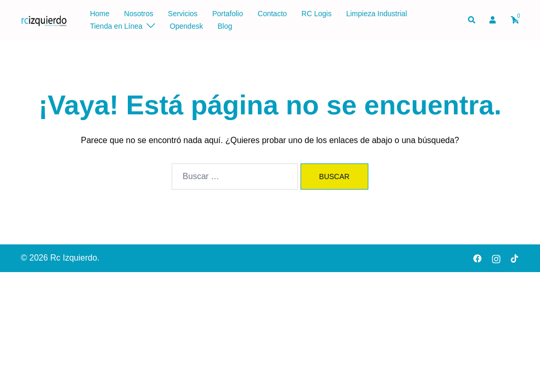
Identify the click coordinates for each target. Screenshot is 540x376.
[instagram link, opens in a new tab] (496, 257)
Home (99, 13)
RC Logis (317, 13)
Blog (225, 26)
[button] (472, 20)
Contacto (272, 13)
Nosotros (138, 13)
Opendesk (186, 26)
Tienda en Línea (116, 26)
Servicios (183, 13)
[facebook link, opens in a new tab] (477, 257)
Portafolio (227, 13)
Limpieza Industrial (376, 13)
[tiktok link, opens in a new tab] (515, 257)
